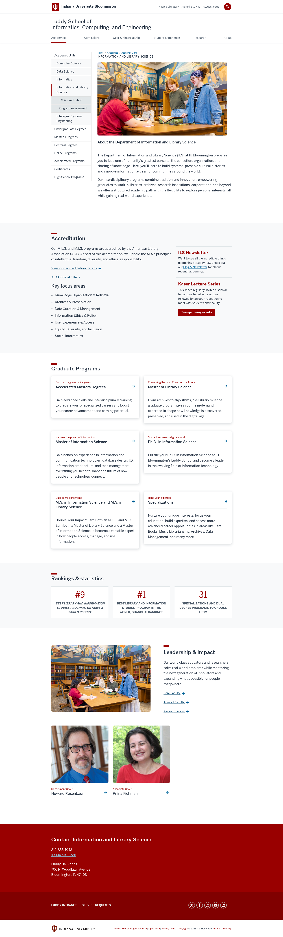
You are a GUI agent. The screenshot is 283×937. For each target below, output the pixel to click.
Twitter (191, 906)
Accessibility (120, 929)
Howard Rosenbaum (68, 794)
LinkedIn (223, 906)
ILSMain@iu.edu (63, 856)
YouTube (215, 906)
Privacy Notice (169, 929)
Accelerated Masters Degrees (81, 387)
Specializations (160, 503)
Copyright (183, 929)
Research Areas (174, 712)
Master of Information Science (81, 442)
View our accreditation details (74, 269)
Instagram (207, 906)
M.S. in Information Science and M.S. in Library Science (89, 505)
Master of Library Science (169, 387)
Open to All (154, 929)
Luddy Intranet (64, 906)
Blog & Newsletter (195, 268)
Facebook (199, 906)
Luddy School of (101, 25)
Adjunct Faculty (174, 703)
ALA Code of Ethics (65, 278)
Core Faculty (172, 694)
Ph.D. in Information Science (172, 442)
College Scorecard (137, 929)
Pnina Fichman (125, 794)
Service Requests (96, 906)
